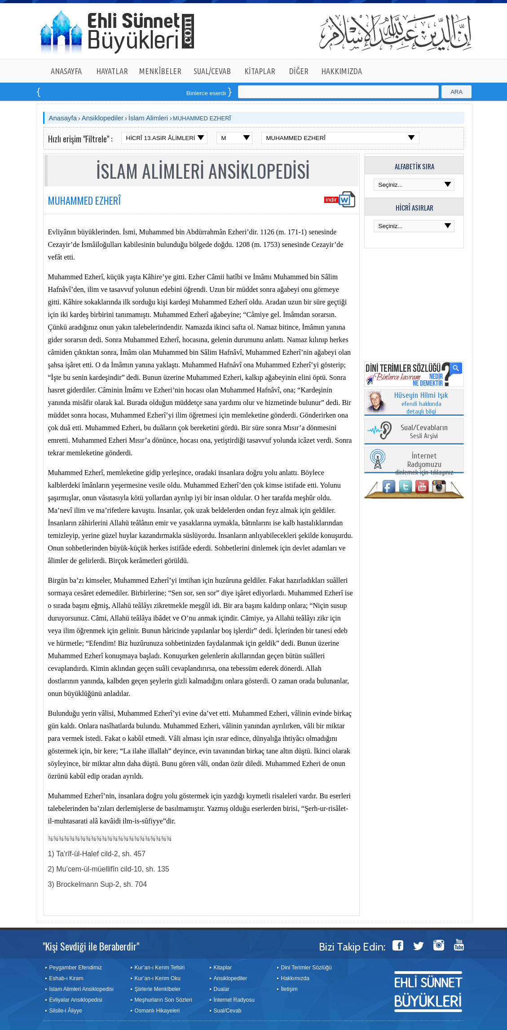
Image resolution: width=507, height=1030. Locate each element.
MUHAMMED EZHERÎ (202, 118)
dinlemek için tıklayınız (424, 464)
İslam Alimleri (148, 118)
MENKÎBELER (160, 70)
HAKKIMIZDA (341, 70)
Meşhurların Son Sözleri (163, 1000)
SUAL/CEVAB (212, 70)
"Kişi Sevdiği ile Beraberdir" (91, 946)
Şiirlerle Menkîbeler (158, 989)
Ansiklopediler (102, 118)
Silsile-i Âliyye (65, 1011)
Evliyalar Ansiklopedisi (75, 1000)
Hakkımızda (295, 978)
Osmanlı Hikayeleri (157, 1011)
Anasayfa (63, 118)
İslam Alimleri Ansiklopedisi (81, 989)
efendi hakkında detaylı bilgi (421, 403)
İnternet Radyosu (234, 1000)
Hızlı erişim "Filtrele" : (80, 139)
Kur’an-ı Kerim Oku (158, 978)
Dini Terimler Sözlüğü (306, 967)
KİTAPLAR (259, 70)
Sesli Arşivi (424, 432)
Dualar (221, 989)
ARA (456, 91)
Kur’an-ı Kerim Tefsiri (160, 967)
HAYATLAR (112, 70)
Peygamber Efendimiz (75, 967)
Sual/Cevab (228, 1011)
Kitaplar (223, 967)
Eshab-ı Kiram (66, 978)
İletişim (289, 989)
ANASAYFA (66, 70)
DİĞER (299, 70)
